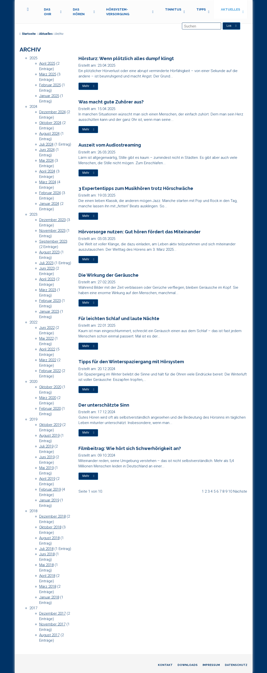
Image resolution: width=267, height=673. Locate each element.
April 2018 (47, 575)
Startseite (28, 34)
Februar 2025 (50, 85)
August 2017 (49, 635)
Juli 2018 (46, 549)
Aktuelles (230, 9)
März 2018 (47, 586)
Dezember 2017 (52, 613)
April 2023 (47, 279)
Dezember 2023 (52, 220)
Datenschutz (236, 665)
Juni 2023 (47, 268)
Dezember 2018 (52, 516)
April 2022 (47, 349)
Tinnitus (173, 9)
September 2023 (53, 241)
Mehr (88, 86)
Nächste (240, 491)
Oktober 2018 (50, 527)
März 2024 (47, 182)
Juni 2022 (47, 327)
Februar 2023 (50, 301)
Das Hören (79, 12)
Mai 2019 (46, 468)
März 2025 (47, 74)
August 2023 (49, 252)
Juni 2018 (47, 554)
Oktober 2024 (50, 123)
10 (230, 491)
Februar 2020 (50, 408)
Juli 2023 (46, 263)
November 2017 (52, 624)
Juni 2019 (47, 457)
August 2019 (49, 435)
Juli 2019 (46, 446)
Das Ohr (47, 12)
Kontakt (165, 665)
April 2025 (47, 63)
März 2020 (47, 398)
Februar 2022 (50, 371)
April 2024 (47, 171)
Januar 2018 (49, 597)
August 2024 (49, 133)
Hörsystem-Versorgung (117, 12)
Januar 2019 (49, 500)
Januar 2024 (49, 203)
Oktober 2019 (50, 425)
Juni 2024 (47, 150)
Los (232, 25)
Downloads (188, 665)
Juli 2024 (46, 144)
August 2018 (49, 538)
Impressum (211, 665)
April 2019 (47, 478)
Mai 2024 (46, 160)
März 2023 (47, 290)
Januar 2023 (49, 311)
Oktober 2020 (50, 387)
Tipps (201, 9)
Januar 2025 (49, 96)
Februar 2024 (50, 193)
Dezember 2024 (52, 112)
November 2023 (52, 230)
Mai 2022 (46, 338)
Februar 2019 (50, 489)
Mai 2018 (46, 565)
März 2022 (47, 360)
